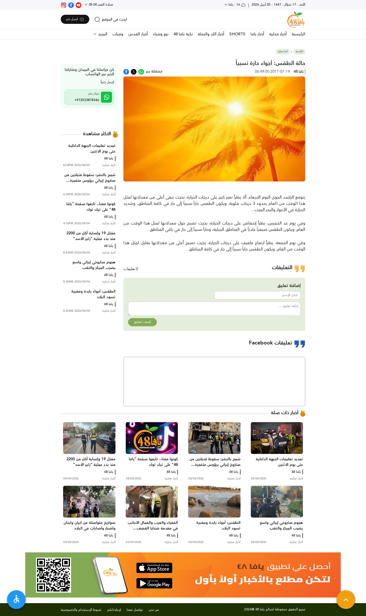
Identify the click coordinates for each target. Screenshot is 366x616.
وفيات (117, 34)
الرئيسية (298, 34)
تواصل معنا (135, 609)
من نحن (154, 609)
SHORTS (237, 34)
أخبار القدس (138, 34)
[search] (110, 19)
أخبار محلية (278, 34)
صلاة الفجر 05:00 (100, 4)
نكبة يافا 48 (183, 34)
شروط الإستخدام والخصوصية (81, 609)
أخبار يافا (257, 34)
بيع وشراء (160, 34)
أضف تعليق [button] (142, 322)
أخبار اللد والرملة (211, 34)
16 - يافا (237, 4)
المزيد (102, 34)
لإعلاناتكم (114, 609)
